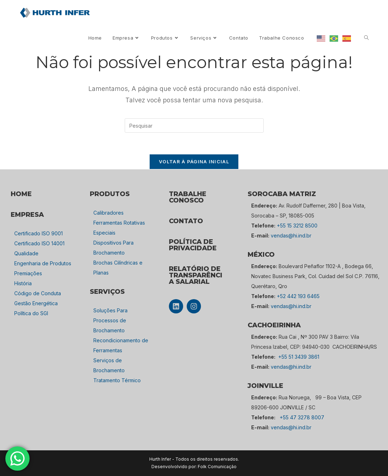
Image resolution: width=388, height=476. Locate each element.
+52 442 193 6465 (298, 296)
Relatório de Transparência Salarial (195, 275)
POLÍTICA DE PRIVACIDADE (193, 245)
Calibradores (108, 213)
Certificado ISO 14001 (39, 243)
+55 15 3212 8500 (297, 225)
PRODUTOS (110, 194)
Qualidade (26, 253)
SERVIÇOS (107, 292)
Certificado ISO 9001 (38, 233)
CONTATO (186, 221)
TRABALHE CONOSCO (187, 197)
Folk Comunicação (217, 466)
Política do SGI (31, 313)
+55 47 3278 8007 (302, 417)
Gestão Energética (36, 303)
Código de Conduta (37, 293)
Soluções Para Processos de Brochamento (110, 320)
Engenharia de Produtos (42, 263)
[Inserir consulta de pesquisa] (194, 125)
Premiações (28, 273)
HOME (21, 194)
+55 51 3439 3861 (298, 357)
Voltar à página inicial (194, 161)
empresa (27, 215)
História (23, 283)
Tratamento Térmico (117, 380)
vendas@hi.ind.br (291, 235)
